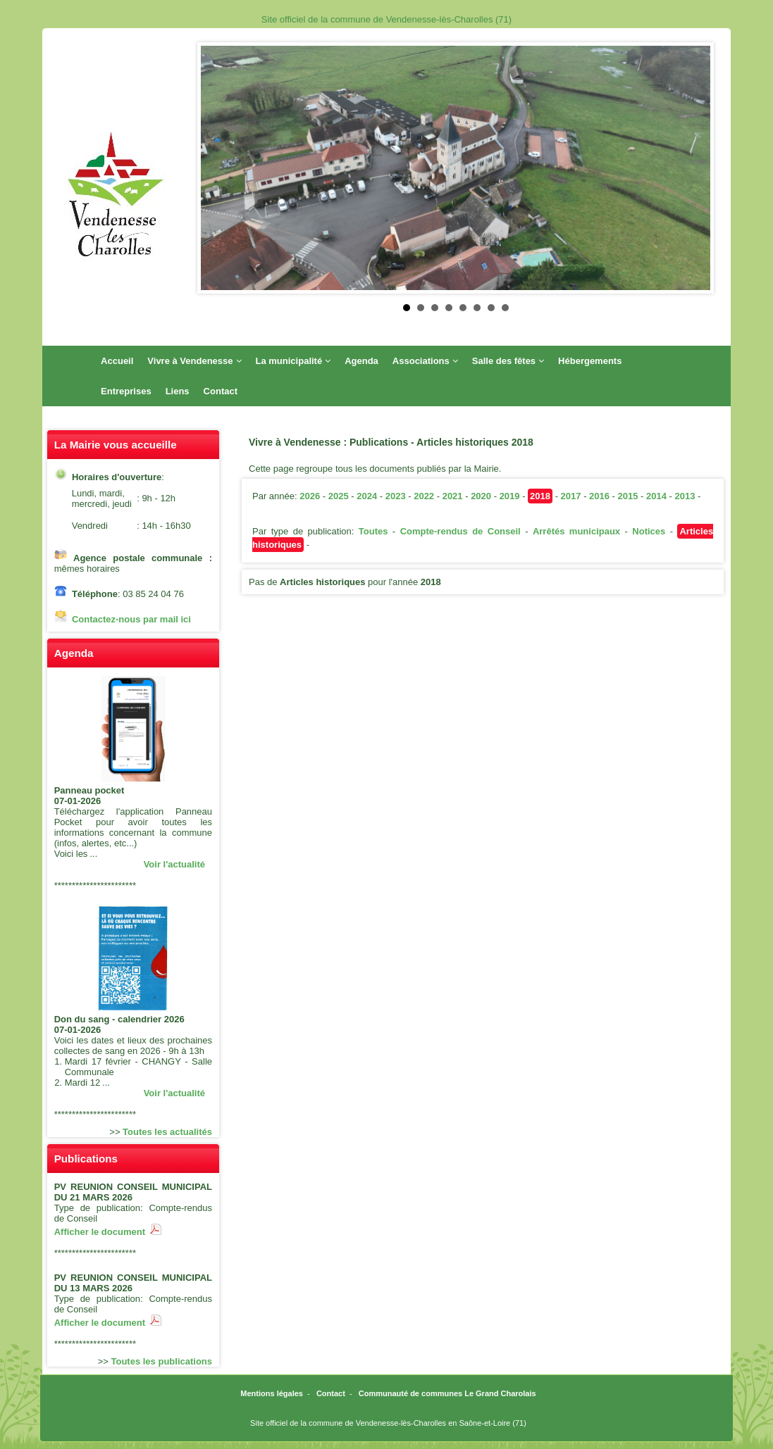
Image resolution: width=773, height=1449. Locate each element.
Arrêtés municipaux (576, 531)
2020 (481, 496)
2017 (571, 496)
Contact (220, 391)
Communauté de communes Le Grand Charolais (447, 1393)
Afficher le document (108, 1232)
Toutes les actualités (167, 1132)
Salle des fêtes (508, 361)
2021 (453, 496)
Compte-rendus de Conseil (460, 531)
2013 (685, 496)
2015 (628, 496)
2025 (338, 496)
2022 (424, 496)
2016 (599, 496)
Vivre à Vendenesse (194, 361)
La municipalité (293, 361)
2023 (395, 496)
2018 (540, 496)
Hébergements (590, 361)
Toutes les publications (162, 1361)
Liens (178, 391)
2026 (309, 496)
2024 (367, 496)
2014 (656, 496)
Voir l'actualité (174, 864)
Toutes (373, 531)
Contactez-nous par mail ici (131, 619)
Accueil (117, 361)
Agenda (361, 361)
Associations (425, 361)
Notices (648, 531)
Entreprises (126, 391)
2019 (510, 496)
